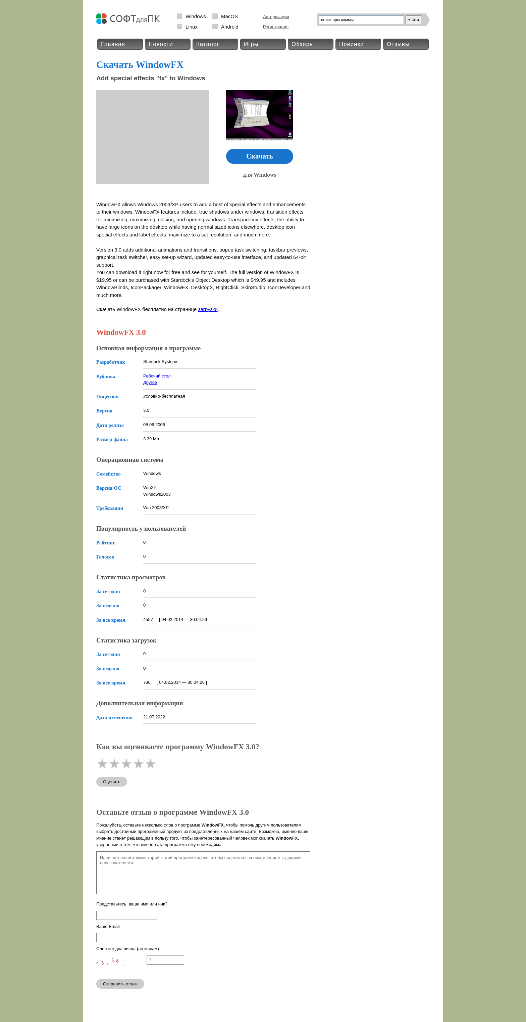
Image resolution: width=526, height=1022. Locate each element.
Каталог (207, 44)
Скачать (259, 156)
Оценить (111, 781)
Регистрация (275, 26)
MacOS (229, 16)
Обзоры (303, 44)
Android (230, 27)
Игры (251, 44)
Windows (196, 16)
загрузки (207, 309)
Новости (161, 44)
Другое (150, 382)
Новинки (351, 44)
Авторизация (276, 16)
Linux (192, 27)
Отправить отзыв (120, 983)
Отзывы (398, 44)
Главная (113, 44)
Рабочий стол (157, 376)
